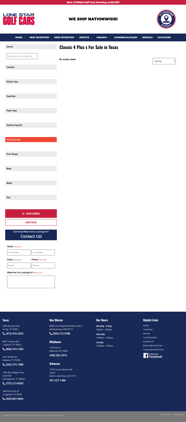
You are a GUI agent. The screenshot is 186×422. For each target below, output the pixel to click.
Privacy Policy (178, 414)
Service (146, 333)
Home (146, 325)
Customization (150, 337)
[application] (26, 37)
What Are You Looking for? (24, 272)
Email (14, 259)
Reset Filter (31, 222)
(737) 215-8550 (14, 383)
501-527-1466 (57, 380)
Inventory (148, 329)
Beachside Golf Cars (152, 345)
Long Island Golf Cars (153, 349)
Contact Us (148, 341)
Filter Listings (31, 213)
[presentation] (26, 296)
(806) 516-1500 (14, 349)
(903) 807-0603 (14, 398)
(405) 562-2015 (58, 355)
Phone (38, 259)
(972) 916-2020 (14, 333)
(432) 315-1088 (14, 364)
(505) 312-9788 (61, 333)
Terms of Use (164, 414)
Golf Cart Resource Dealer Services (32, 415)
